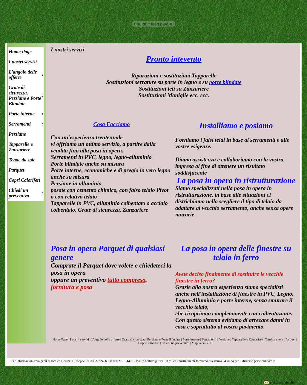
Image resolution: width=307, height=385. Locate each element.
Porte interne (22, 113)
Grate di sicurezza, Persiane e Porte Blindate (25, 95)
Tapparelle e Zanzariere (21, 147)
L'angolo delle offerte (23, 74)
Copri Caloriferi (24, 180)
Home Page (20, 51)
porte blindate (225, 82)
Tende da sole (22, 159)
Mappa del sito (201, 343)
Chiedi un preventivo (19, 193)
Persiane (17, 134)
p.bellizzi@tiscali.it (283, 382)
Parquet (16, 169)
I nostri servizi (23, 61)
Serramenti (20, 123)
